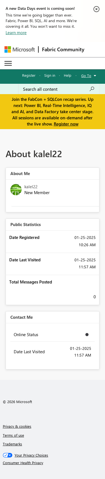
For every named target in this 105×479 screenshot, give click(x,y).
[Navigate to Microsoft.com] (19, 49)
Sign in (49, 75)
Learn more (16, 32)
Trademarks (12, 443)
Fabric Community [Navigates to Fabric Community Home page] (63, 49)
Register (29, 75)
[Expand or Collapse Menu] (8, 63)
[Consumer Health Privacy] (52, 463)
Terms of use (13, 435)
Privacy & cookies (17, 426)
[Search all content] (58, 89)
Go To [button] (86, 75)
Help (67, 75)
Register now (66, 124)
